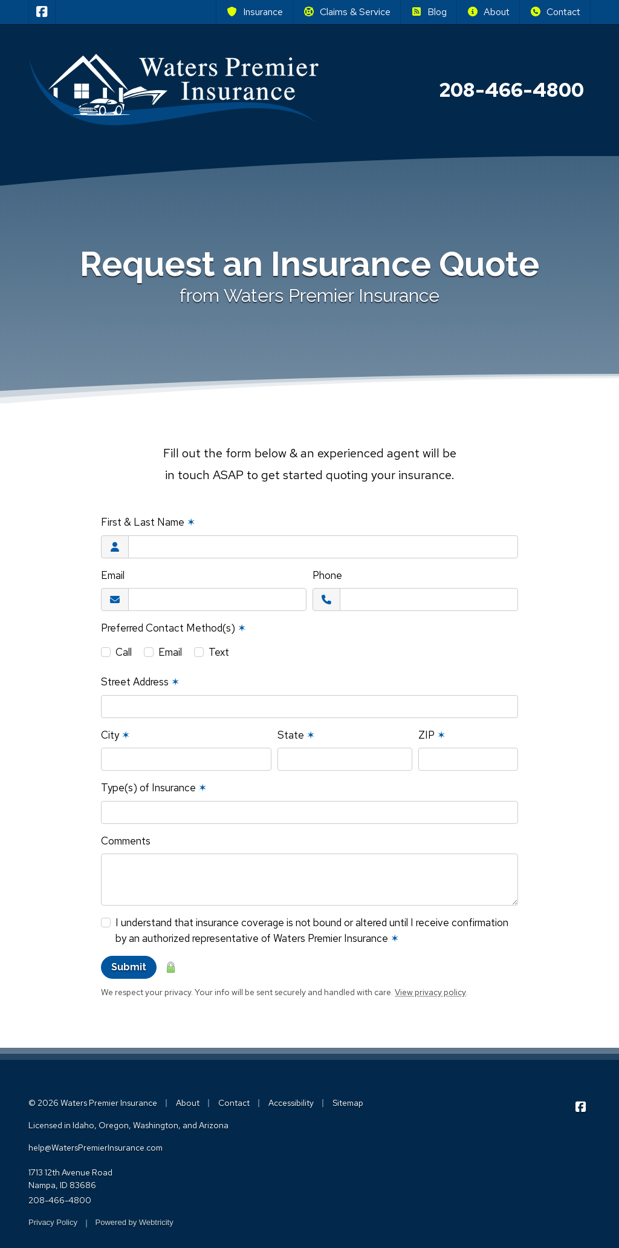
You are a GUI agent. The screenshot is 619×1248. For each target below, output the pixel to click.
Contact (555, 11)
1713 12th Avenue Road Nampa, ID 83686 (70, 1179)
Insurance (254, 11)
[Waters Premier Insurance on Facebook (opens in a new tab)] (42, 12)
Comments (126, 841)
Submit (128, 967)
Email (113, 575)
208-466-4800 (59, 1200)
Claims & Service (347, 11)
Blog (428, 11)
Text (219, 652)
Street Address (140, 681)
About (488, 11)
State (296, 735)
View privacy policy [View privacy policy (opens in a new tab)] (430, 992)
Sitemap (347, 1102)
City (115, 735)
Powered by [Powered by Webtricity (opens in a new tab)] (134, 1222)
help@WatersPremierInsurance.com (95, 1147)
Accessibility (291, 1102)
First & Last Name (148, 522)
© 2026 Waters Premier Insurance (92, 1102)
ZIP (432, 735)
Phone (327, 575)
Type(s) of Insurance (154, 787)
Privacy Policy (52, 1222)
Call (123, 652)
